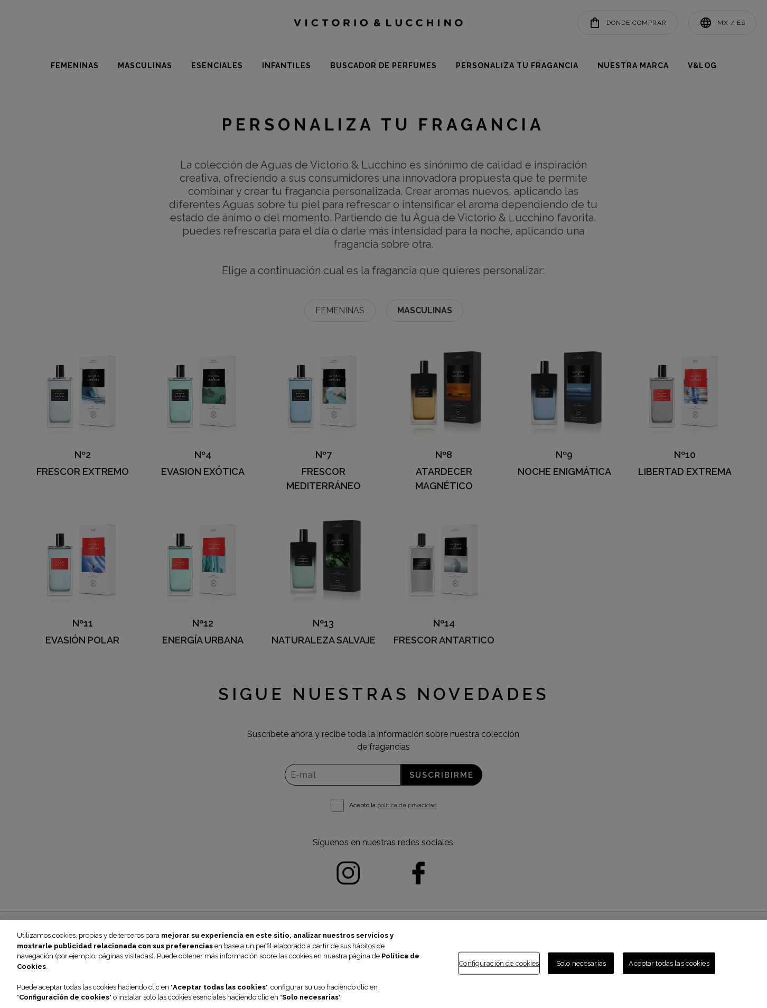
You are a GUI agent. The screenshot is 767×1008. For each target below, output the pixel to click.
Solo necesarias (581, 963)
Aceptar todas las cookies (669, 963)
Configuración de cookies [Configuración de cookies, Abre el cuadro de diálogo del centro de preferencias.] (499, 963)
